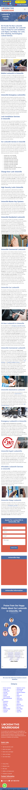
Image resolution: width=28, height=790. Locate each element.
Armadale (19, 710)
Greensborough (20, 689)
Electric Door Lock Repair (8, 751)
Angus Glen (19, 711)
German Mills (19, 691)
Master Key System (7, 749)
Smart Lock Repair (6, 754)
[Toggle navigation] (25, 9)
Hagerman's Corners (21, 688)
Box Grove (19, 707)
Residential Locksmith (13, 505)
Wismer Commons (7, 688)
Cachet (18, 703)
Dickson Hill (19, 695)
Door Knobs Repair (6, 756)
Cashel (18, 701)
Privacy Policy (5, 763)
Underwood (5, 694)
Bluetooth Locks (6, 766)
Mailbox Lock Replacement (8, 771)
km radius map (14, 572)
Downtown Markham (21, 692)
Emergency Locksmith (7, 773)
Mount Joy (5, 703)
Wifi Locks (5, 768)
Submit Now (14, 547)
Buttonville (19, 704)
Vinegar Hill (5, 689)
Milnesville (5, 706)
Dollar (18, 694)
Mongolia (5, 704)
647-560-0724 (20, 2)
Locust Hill (5, 710)
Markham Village (6, 709)
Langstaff (5, 711)
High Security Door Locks (8, 747)
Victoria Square (6, 691)
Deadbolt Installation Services (13, 362)
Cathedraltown (20, 700)
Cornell (18, 697)
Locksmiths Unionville (13, 789)
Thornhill (5, 695)
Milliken (4, 707)
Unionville (5, 692)
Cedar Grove (19, 698)
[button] (11, 620)
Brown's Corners (20, 706)
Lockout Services (18, 393)
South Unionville (6, 697)
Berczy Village (19, 709)
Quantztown (5, 701)
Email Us (6, 781)
